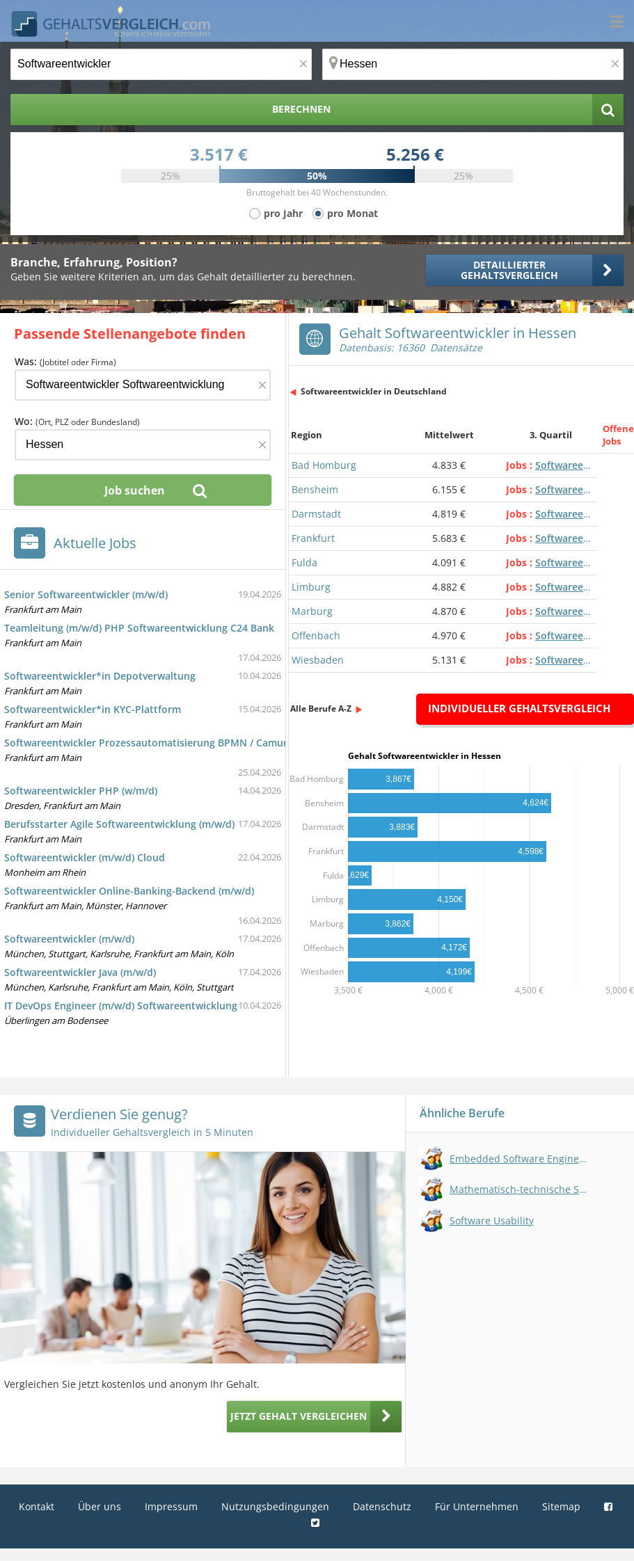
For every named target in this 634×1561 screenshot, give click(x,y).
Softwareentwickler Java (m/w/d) (80, 972)
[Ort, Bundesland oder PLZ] (473, 64)
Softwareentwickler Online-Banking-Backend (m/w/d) (129, 890)
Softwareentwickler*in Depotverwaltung (100, 675)
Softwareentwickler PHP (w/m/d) (80, 790)
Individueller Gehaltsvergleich (519, 708)
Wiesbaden (318, 659)
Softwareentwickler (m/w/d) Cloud (84, 857)
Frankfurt (313, 538)
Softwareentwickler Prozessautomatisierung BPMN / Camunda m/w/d (169, 742)
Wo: (77, 421)
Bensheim (315, 489)
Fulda (304, 562)
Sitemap (561, 1506)
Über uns (99, 1506)
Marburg (312, 611)
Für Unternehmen (476, 1506)
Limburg (311, 586)
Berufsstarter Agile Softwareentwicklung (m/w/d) (119, 824)
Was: (65, 361)
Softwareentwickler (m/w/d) (69, 938)
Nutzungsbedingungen (275, 1506)
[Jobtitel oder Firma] (143, 385)
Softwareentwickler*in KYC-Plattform (92, 709)
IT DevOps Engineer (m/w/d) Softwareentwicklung (120, 1005)
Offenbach (316, 635)
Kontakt (36, 1506)
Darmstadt (316, 513)
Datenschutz (382, 1506)
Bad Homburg (324, 465)
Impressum (171, 1506)
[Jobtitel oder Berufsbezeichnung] (161, 64)
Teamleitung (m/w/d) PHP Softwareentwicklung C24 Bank (139, 627)
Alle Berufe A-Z (320, 708)
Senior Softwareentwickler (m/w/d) (86, 594)
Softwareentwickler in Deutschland (374, 391)
